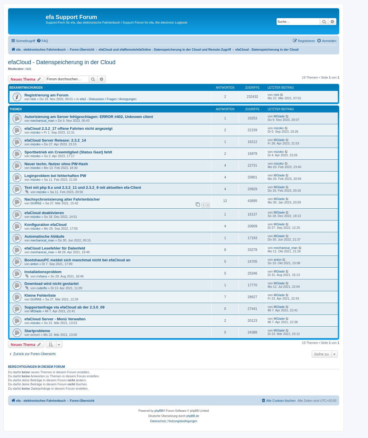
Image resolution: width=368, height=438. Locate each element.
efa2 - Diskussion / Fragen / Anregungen (108, 99)
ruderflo (42, 288)
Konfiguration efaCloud (45, 224)
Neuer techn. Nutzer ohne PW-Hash (56, 164)
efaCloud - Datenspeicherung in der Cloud (62, 62)
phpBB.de (192, 416)
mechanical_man (42, 120)
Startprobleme (37, 331)
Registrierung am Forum (46, 95)
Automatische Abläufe (44, 236)
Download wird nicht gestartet (51, 283)
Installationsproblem (43, 272)
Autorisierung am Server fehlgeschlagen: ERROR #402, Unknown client (88, 117)
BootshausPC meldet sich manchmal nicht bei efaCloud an (77, 260)
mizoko (35, 132)
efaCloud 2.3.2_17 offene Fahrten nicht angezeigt (68, 128)
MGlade (279, 116)
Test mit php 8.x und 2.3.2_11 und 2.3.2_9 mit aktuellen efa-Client (82, 187)
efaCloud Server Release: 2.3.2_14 (55, 140)
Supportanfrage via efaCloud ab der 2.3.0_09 (64, 307)
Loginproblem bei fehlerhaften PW (55, 176)
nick (28, 69)
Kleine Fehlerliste (40, 295)
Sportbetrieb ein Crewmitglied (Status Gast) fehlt (68, 152)
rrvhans (42, 276)
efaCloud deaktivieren (44, 213)
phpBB (158, 410)
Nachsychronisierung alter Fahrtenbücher (62, 199)
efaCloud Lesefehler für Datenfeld (54, 248)
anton (34, 264)
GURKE (36, 203)
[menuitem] (42, 40)
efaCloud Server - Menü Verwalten (55, 319)
